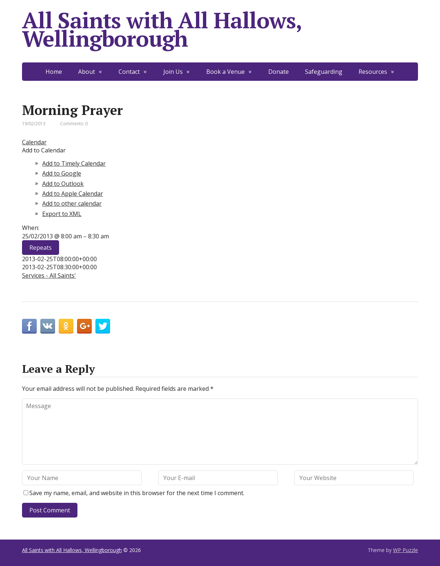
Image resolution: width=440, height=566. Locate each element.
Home (54, 72)
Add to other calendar (72, 203)
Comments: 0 (74, 123)
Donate (278, 72)
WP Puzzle (405, 550)
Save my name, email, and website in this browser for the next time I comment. (136, 493)
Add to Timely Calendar (74, 163)
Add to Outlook (63, 184)
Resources (373, 72)
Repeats (40, 248)
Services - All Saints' (49, 275)
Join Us (173, 72)
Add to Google (61, 173)
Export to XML (61, 214)
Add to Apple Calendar (72, 194)
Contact (129, 72)
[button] (44, 150)
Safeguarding (323, 72)
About (86, 72)
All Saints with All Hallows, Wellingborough (161, 29)
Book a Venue (225, 72)
